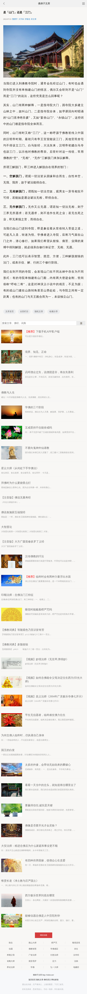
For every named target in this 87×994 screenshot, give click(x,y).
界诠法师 (11, 967)
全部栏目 (24, 311)
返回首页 (32, 980)
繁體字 (15, 19)
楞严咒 (54, 943)
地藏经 (76, 967)
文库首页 (9, 311)
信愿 (11, 949)
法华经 (76, 955)
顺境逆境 (76, 943)
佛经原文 (47, 980)
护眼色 (27, 19)
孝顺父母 (11, 955)
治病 (76, 961)
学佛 (32, 967)
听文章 (33, 19)
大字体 (21, 19)
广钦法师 (32, 955)
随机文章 (39, 311)
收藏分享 (53, 311)
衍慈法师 (54, 955)
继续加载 (43, 935)
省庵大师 (11, 961)
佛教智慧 (32, 949)
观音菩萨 (32, 961)
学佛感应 (54, 949)
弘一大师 (54, 967)
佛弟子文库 (44, 3)
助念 (11, 943)
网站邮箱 (54, 980)
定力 (54, 961)
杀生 (76, 949)
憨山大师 (32, 943)
